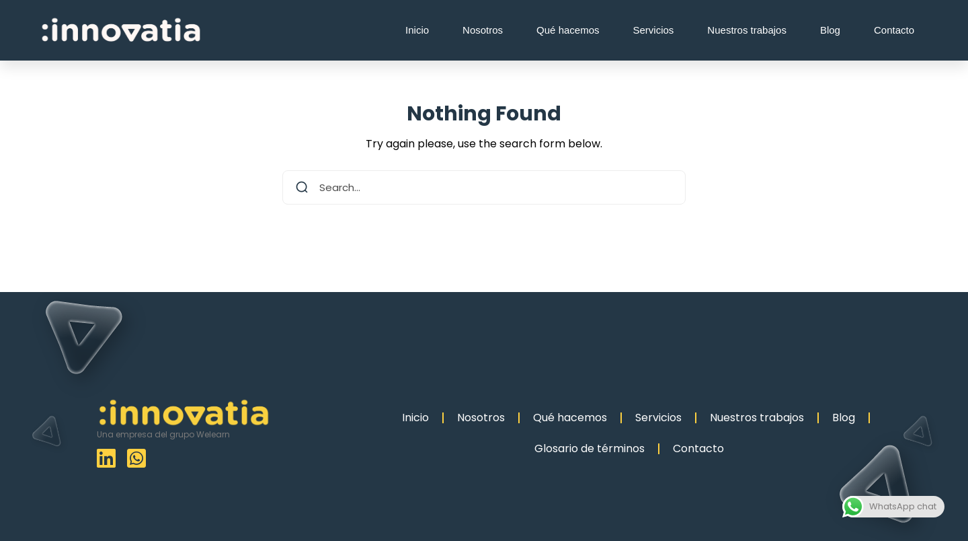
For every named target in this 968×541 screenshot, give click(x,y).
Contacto (894, 30)
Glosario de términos (589, 448)
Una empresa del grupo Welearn (163, 434)
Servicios (653, 30)
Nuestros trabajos (747, 30)
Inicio (417, 30)
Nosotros (482, 30)
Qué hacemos (567, 30)
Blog (830, 30)
